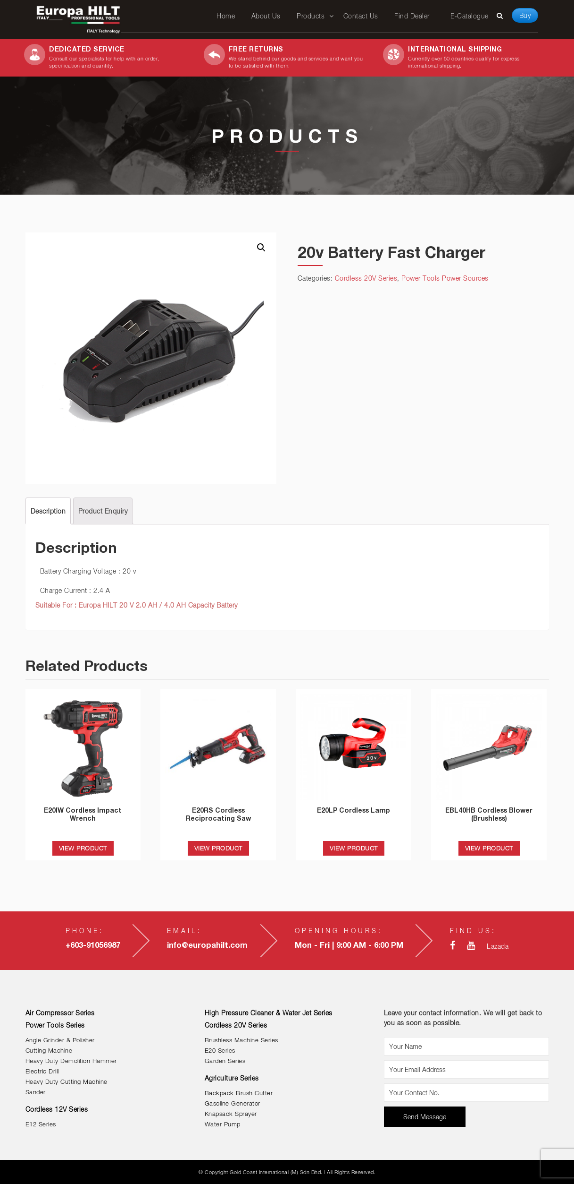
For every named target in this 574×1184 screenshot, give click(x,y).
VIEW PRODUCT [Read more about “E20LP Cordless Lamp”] (354, 848)
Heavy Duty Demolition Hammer (71, 1060)
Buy (525, 15)
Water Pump (223, 1124)
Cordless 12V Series (56, 1109)
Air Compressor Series (60, 1013)
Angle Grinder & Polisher (60, 1040)
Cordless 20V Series (366, 278)
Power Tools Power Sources (445, 278)
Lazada (497, 946)
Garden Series (225, 1060)
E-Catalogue (469, 16)
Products (310, 16)
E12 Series (40, 1124)
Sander (35, 1092)
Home (225, 16)
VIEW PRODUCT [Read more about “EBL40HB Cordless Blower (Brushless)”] (489, 848)
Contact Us (360, 16)
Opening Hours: (339, 931)
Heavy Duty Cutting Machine (66, 1081)
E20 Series (220, 1050)
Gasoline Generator (232, 1103)
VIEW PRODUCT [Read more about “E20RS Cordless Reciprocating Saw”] (218, 848)
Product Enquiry (103, 511)
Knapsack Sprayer (231, 1113)
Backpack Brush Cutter (239, 1093)
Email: (184, 931)
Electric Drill (42, 1071)
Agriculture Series (232, 1078)
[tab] (48, 511)
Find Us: (473, 931)
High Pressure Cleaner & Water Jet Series (269, 1013)
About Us (266, 16)
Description (48, 511)
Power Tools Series (55, 1025)
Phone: (85, 931)
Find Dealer (412, 16)
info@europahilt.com (207, 945)
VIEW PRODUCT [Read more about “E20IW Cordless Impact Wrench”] (83, 848)
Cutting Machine (49, 1050)
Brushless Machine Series (241, 1040)
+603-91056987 (93, 945)
